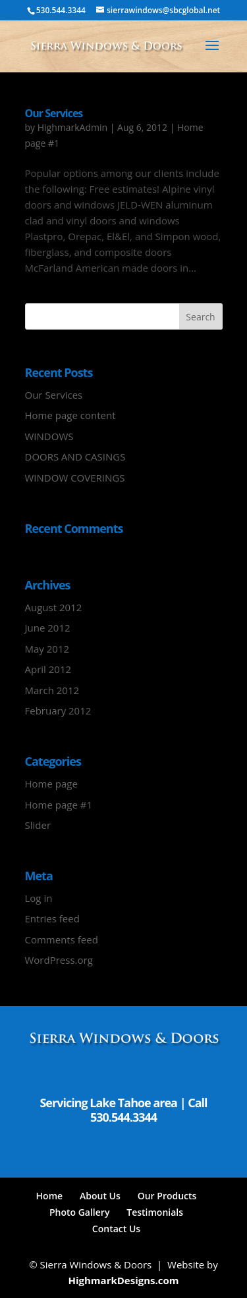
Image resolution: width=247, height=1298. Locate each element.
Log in (39, 898)
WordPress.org (59, 959)
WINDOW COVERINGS (75, 477)
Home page (51, 783)
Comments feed (61, 939)
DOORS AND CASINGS (75, 456)
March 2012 (52, 690)
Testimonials (154, 1212)
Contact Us (116, 1228)
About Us (100, 1195)
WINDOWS (49, 436)
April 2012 (48, 669)
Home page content (70, 415)
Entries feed (52, 918)
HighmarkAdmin (72, 127)
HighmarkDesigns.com (123, 1280)
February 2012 (58, 710)
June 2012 (47, 627)
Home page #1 (59, 804)
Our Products (167, 1195)
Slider (38, 825)
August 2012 (53, 607)
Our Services (54, 113)
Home (49, 1195)
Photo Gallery (79, 1212)
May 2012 (47, 648)
